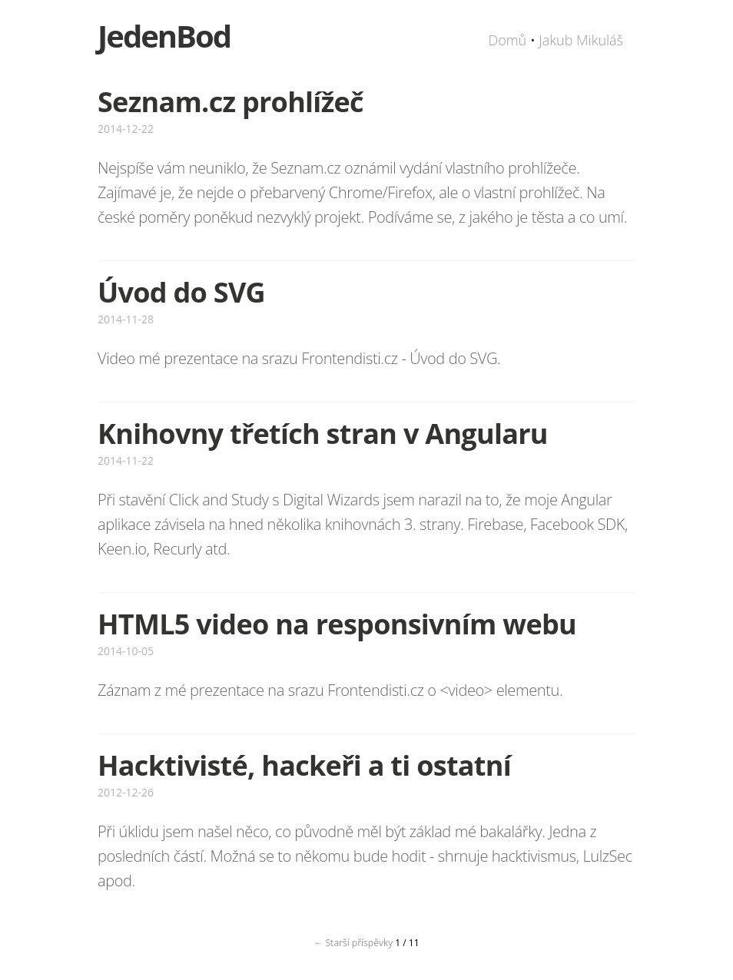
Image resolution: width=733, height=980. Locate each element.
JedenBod (164, 36)
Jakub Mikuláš (581, 40)
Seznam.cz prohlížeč (230, 102)
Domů (507, 40)
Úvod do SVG (181, 292)
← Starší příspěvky (353, 942)
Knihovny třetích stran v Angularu (323, 433)
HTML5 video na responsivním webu (337, 624)
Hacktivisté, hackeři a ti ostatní (304, 765)
